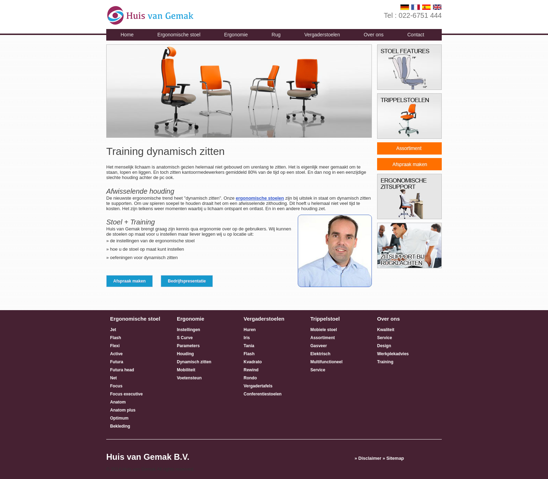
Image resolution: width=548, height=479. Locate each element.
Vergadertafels (258, 386)
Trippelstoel (325, 319)
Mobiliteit (186, 369)
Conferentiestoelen (263, 394)
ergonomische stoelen (260, 198)
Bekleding (120, 426)
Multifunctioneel (326, 361)
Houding (185, 353)
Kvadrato (253, 361)
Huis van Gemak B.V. (147, 457)
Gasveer (318, 345)
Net (113, 378)
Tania (249, 345)
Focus (116, 386)
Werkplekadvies (393, 353)
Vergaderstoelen (322, 34)
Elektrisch (320, 353)
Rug (276, 34)
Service (317, 369)
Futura (116, 361)
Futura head (122, 369)
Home (127, 34)
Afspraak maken (129, 281)
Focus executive (126, 394)
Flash (115, 337)
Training (385, 361)
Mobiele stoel (323, 329)
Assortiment (322, 337)
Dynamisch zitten (194, 361)
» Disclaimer (367, 458)
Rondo (250, 378)
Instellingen (188, 329)
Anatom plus (123, 410)
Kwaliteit (385, 329)
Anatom (118, 402)
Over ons (374, 34)
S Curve (185, 337)
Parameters (188, 345)
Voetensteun (189, 378)
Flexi (115, 345)
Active (116, 353)
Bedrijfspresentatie (187, 281)
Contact (415, 34)
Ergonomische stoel (178, 34)
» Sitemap (393, 458)
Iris (247, 337)
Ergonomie (236, 34)
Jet (113, 329)
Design (384, 345)
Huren (250, 329)
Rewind (251, 369)
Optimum (119, 418)
